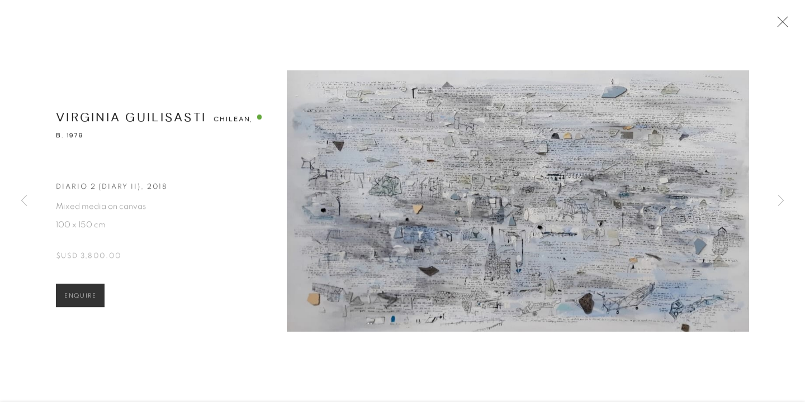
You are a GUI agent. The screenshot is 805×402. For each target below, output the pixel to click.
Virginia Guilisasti (131, 120)
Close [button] (781, 25)
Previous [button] (24, 201)
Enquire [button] (80, 299)
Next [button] (781, 201)
